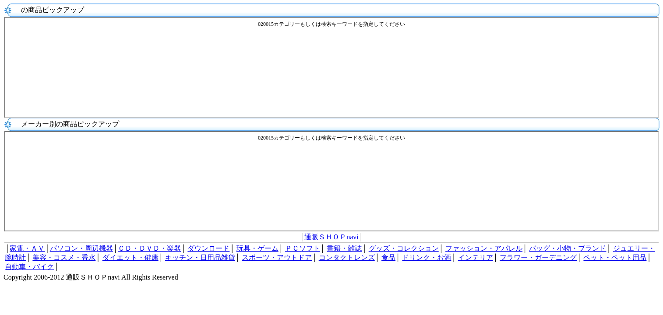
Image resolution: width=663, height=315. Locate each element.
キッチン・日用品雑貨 (200, 257)
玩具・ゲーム (257, 248)
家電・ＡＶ (27, 248)
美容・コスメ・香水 (63, 257)
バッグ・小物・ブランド (567, 248)
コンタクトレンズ (347, 257)
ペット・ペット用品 (614, 257)
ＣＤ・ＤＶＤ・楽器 (149, 248)
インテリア (475, 257)
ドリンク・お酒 (426, 257)
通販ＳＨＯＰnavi (331, 237)
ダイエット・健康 (130, 257)
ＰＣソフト (302, 248)
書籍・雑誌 (344, 248)
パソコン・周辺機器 (81, 248)
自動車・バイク (29, 266)
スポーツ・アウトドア (277, 257)
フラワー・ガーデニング (538, 257)
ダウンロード (208, 248)
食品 (388, 257)
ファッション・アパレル (483, 248)
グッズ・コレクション (404, 248)
